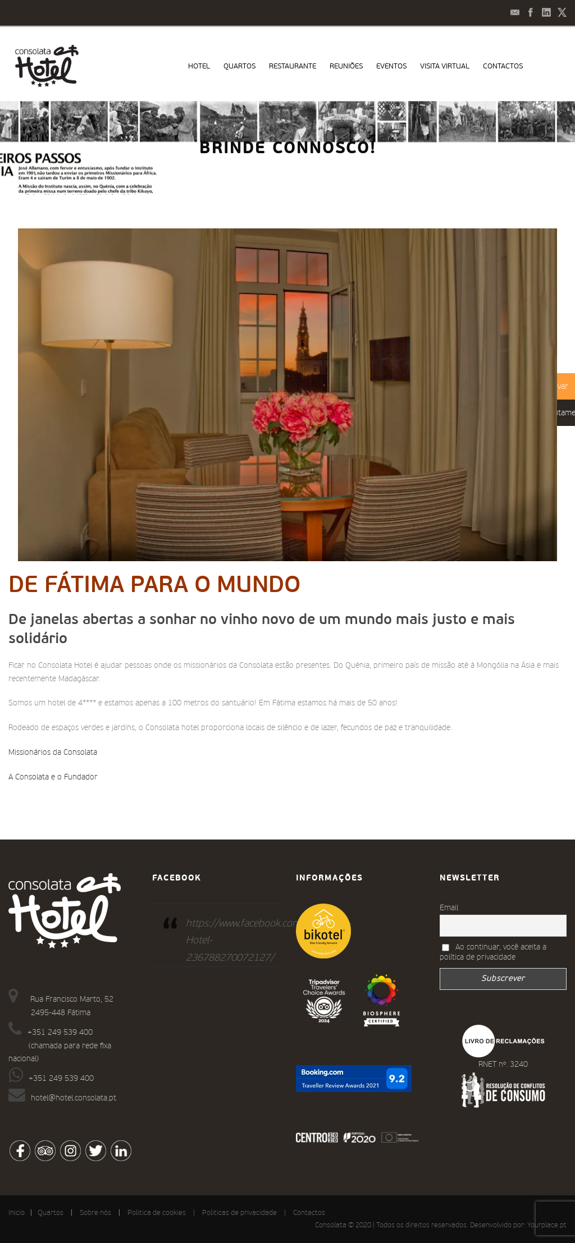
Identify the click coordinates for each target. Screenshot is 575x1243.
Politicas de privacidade (239, 1213)
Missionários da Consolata (52, 752)
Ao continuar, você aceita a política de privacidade (493, 952)
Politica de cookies (156, 1213)
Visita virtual (444, 66)
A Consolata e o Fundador (53, 777)
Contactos (503, 66)
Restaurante (292, 66)
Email (449, 908)
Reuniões (346, 66)
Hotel (199, 66)
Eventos (391, 66)
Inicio (16, 1213)
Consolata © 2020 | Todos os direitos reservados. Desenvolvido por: (421, 1225)
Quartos (239, 66)
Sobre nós (95, 1213)
